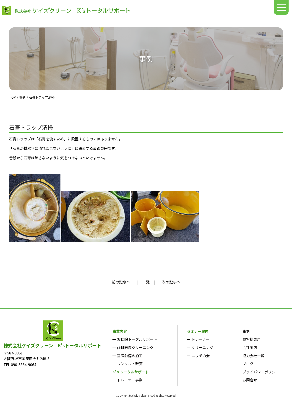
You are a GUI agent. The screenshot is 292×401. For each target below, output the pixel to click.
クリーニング (202, 347)
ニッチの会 (200, 355)
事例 (22, 97)
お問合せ (249, 380)
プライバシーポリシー (260, 372)
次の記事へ (171, 282)
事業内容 (119, 331)
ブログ (247, 363)
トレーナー (200, 339)
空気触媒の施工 (130, 355)
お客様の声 (251, 339)
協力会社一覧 (253, 355)
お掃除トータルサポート (137, 339)
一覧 (146, 282)
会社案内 (249, 347)
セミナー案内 (198, 331)
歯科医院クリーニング (135, 347)
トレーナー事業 (130, 380)
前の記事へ (121, 282)
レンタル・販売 (130, 363)
